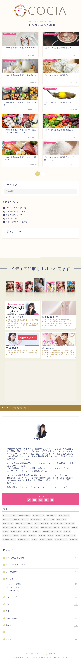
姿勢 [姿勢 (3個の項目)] (59, 531)
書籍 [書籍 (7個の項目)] (16, 535)
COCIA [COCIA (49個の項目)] (7, 515)
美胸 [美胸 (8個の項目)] (59, 535)
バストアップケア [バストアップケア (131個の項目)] (42, 523)
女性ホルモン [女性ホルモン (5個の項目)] (49, 531)
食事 (42, 611)
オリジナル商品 (43, 584)
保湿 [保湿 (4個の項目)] (75, 527)
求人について (43, 590)
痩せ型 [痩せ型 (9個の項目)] (43, 535)
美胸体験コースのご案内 (16, 211)
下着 (42, 604)
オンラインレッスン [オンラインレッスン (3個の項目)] (21, 519)
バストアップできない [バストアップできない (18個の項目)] (25, 523)
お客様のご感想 (12, 218)
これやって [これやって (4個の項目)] (52, 515)
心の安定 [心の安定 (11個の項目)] (8, 535)
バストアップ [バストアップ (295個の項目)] (9, 523)
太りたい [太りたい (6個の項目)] (37, 531)
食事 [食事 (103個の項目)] (50, 539)
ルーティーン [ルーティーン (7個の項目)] (47, 527)
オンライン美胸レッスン (42, 564)
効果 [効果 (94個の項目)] (6, 531)
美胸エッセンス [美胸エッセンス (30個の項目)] (70, 535)
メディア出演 (43, 587)
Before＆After (42, 618)
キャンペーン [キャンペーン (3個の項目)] (37, 519)
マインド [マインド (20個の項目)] (35, 527)
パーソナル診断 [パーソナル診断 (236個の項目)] (57, 523)
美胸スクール (42, 625)
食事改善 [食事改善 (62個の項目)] (74, 539)
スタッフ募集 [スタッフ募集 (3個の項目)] (50, 519)
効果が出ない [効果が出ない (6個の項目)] (17, 531)
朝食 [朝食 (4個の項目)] (24, 535)
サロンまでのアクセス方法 (17, 222)
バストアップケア (42, 597)
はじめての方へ (42, 571)
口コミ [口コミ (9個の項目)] (28, 531)
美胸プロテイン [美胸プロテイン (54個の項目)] (24, 539)
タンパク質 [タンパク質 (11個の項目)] (62, 519)
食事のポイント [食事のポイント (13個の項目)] (62, 539)
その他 (42, 632)
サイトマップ (50, 654)
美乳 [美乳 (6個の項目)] (51, 535)
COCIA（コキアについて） (17, 208)
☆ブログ (42, 639)
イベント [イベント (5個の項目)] (8, 519)
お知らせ (42, 578)
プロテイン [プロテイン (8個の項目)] (24, 527)
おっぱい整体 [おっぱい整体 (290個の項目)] (25, 515)
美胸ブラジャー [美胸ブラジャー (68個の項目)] (10, 539)
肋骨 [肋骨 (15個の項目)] (35, 539)
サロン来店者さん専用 (42, 557)
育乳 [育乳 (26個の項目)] (43, 539)
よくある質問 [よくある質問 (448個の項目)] (65, 515)
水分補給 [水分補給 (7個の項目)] (33, 535)
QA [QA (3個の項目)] (15, 515)
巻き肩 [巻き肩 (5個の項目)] (68, 531)
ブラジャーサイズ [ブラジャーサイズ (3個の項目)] (10, 527)
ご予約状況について (14, 215)
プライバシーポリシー (33, 654)
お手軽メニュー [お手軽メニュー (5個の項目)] (39, 515)
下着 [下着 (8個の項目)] (57, 527)
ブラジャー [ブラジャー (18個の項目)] (70, 523)
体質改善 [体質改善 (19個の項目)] (66, 527)
